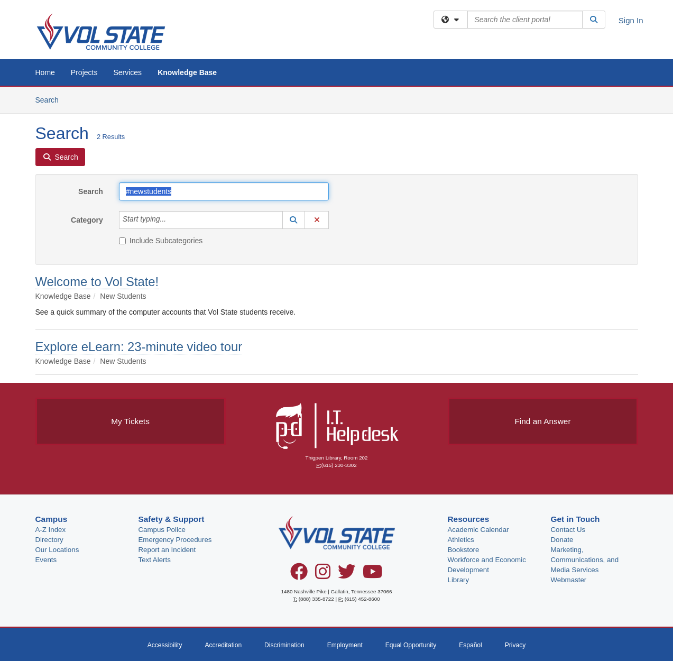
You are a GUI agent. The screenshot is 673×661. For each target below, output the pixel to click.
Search (51, 99)
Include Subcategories (161, 240)
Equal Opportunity (411, 645)
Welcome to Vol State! (97, 281)
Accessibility (164, 645)
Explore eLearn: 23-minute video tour (139, 346)
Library (458, 580)
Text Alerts (155, 560)
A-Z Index (50, 530)
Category (87, 220)
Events (46, 560)
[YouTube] (372, 575)
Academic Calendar (478, 530)
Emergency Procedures (175, 540)
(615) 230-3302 (339, 465)
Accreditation (223, 645)
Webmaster (569, 580)
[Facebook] (299, 575)
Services (127, 72)
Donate (562, 540)
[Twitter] (346, 575)
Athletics (461, 540)
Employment (345, 645)
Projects (84, 72)
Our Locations (57, 550)
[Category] (172, 220)
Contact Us (568, 530)
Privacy (515, 645)
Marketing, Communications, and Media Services (585, 560)
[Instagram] (322, 575)
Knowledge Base (187, 72)
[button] (294, 220)
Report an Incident (167, 550)
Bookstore (464, 550)
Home (45, 72)
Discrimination (284, 645)
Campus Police (162, 530)
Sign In (631, 20)
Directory (49, 540)
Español (470, 645)
